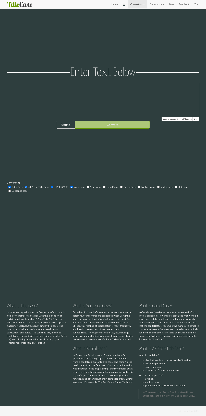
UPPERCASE (59, 187)
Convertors (137, 4)
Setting (65, 125)
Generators (157, 4)
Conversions (13, 182)
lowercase (77, 187)
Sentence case (18, 190)
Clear (195, 119)
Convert (112, 125)
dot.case (181, 187)
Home (115, 4)
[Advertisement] (103, 38)
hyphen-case (146, 187)
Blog (171, 4)
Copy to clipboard (170, 119)
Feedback (184, 4)
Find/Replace (186, 119)
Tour (196, 4)
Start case (94, 187)
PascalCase (128, 187)
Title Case (15, 187)
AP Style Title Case (37, 187)
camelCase (110, 187)
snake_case (165, 187)
